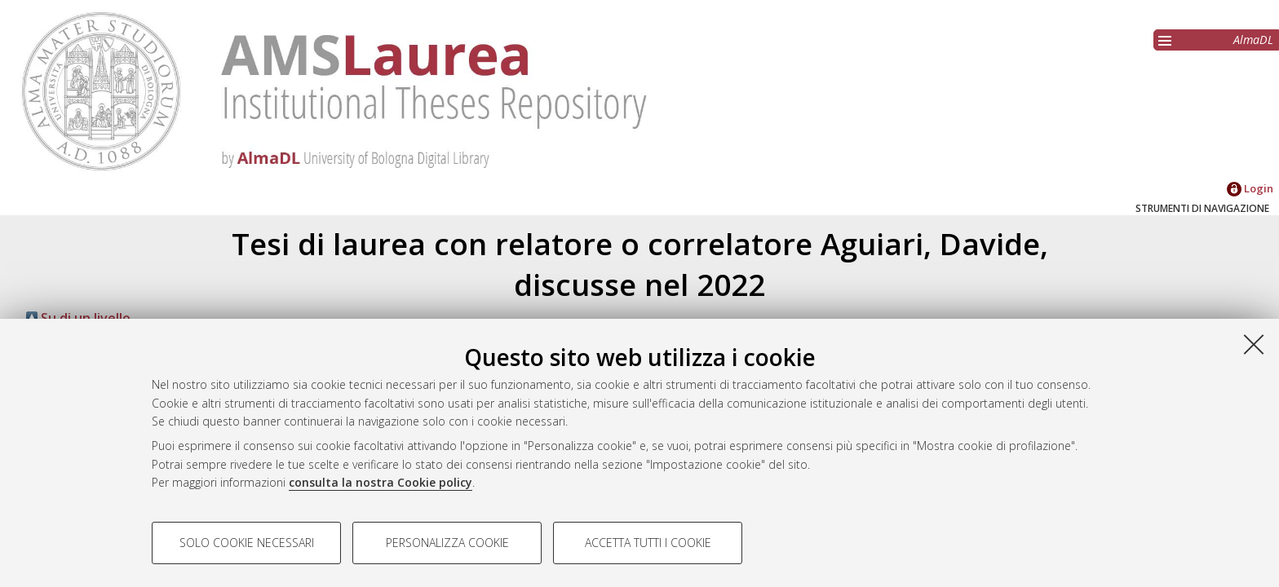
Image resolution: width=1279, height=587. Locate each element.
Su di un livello (78, 318)
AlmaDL (1253, 39)
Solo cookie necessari (246, 542)
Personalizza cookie (447, 542)
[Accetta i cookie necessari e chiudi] (1254, 344)
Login (1250, 188)
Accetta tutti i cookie (648, 542)
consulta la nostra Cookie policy (380, 482)
